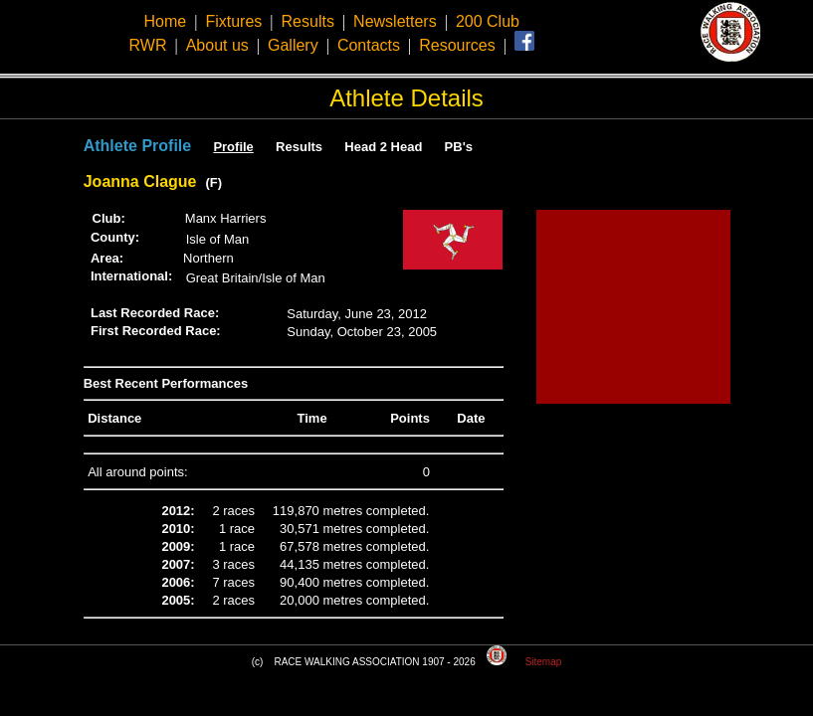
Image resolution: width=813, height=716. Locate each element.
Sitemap (543, 661)
